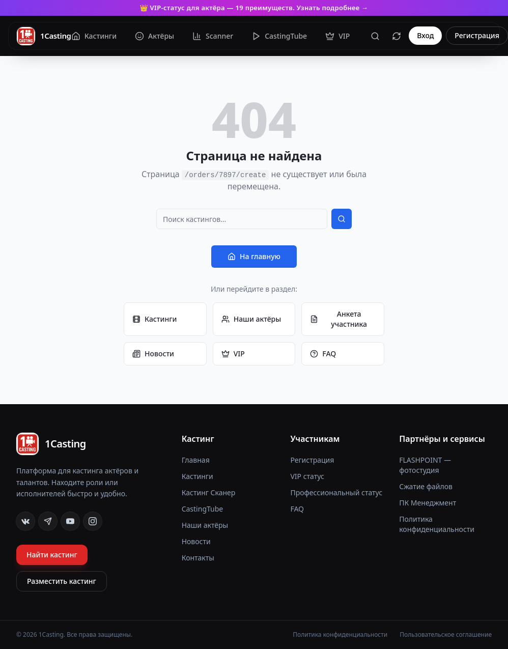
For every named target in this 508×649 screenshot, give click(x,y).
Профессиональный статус (336, 492)
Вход (425, 36)
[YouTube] (70, 521)
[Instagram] (92, 521)
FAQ (323, 353)
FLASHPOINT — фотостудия (425, 465)
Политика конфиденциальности (436, 524)
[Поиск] (375, 36)
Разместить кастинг (61, 581)
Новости (153, 353)
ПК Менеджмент (427, 502)
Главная (196, 460)
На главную (254, 256)
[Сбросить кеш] (396, 36)
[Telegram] (48, 521)
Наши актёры (251, 319)
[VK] (25, 521)
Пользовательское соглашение (446, 635)
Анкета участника (338, 319)
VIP (233, 353)
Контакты (198, 557)
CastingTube (202, 509)
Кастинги (154, 319)
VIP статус (307, 476)
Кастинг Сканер (209, 492)
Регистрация (477, 36)
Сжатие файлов (426, 486)
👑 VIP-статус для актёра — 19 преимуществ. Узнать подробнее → (254, 7)
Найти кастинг (51, 554)
